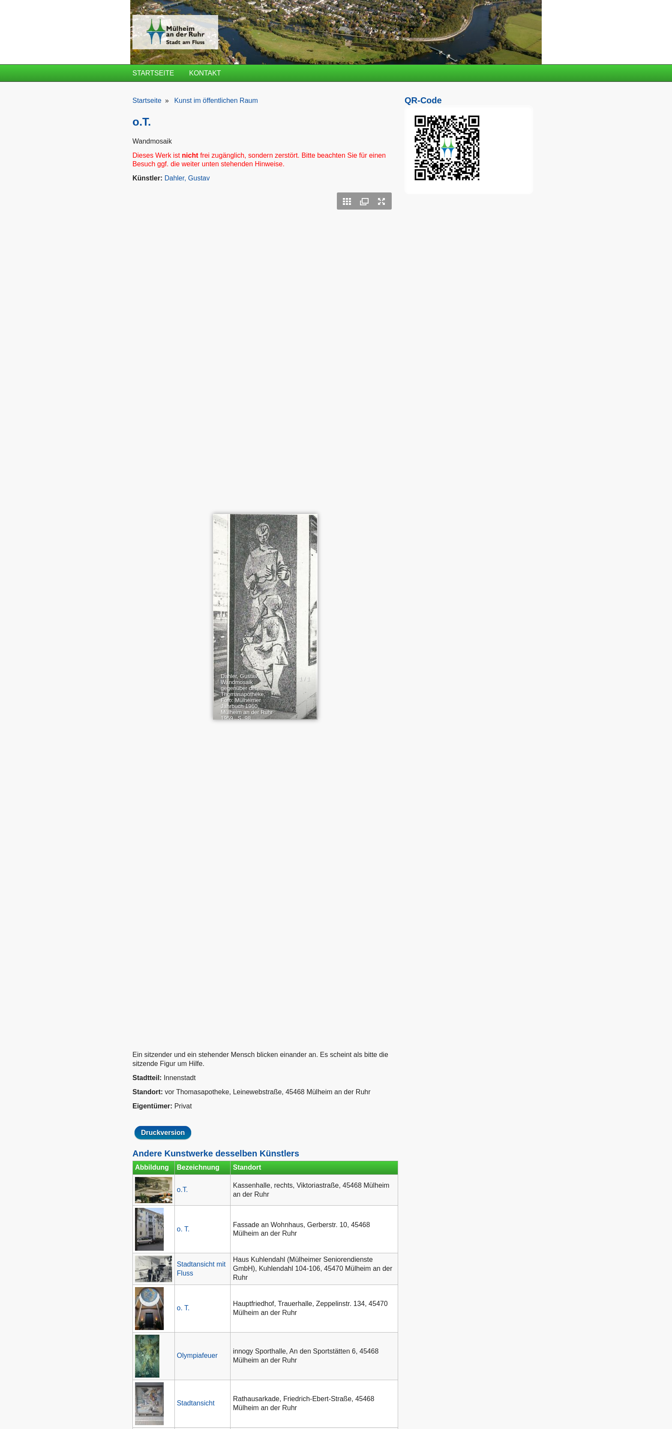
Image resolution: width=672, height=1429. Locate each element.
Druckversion (163, 1132)
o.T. (182, 1189)
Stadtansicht (196, 1403)
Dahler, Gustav (187, 178)
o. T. (183, 1229)
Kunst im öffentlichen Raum (216, 100)
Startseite (153, 73)
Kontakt (205, 73)
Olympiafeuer (197, 1355)
